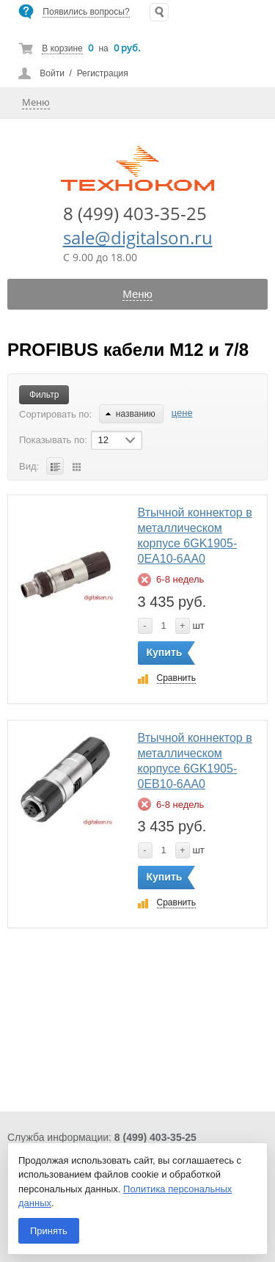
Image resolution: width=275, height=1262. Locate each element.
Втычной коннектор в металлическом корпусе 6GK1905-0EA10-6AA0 (195, 535)
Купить (165, 652)
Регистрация (102, 73)
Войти (52, 73)
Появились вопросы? (86, 12)
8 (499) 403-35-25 (135, 213)
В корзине (62, 48)
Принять (48, 1230)
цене (182, 412)
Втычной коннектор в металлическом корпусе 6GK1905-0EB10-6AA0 (195, 761)
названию (130, 414)
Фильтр (44, 395)
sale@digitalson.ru (138, 237)
